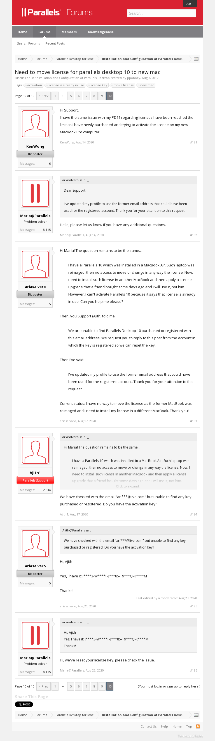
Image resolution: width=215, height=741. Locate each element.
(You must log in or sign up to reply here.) (169, 686)
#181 (193, 142)
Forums (44, 32)
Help (164, 726)
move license (123, 85)
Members (69, 32)
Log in (190, 3)
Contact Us (148, 726)
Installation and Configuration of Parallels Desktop (73, 78)
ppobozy (133, 78)
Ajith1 (35, 472)
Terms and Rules (190, 736)
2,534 (47, 490)
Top (189, 726)
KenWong (35, 146)
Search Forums (28, 43)
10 (110, 96)
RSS (198, 726)
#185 (193, 606)
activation (34, 85)
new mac (146, 85)
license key (98, 85)
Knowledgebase (101, 32)
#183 (193, 421)
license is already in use (65, 85)
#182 (193, 235)
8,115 (47, 229)
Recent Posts (55, 43)
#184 (193, 514)
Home (22, 32)
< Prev (43, 96)
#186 (193, 670)
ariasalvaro (35, 286)
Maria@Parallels (35, 215)
